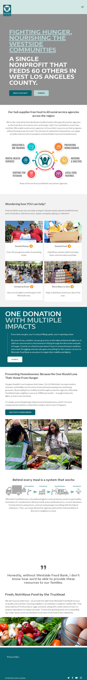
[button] (82, 7)
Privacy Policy (13, 657)
